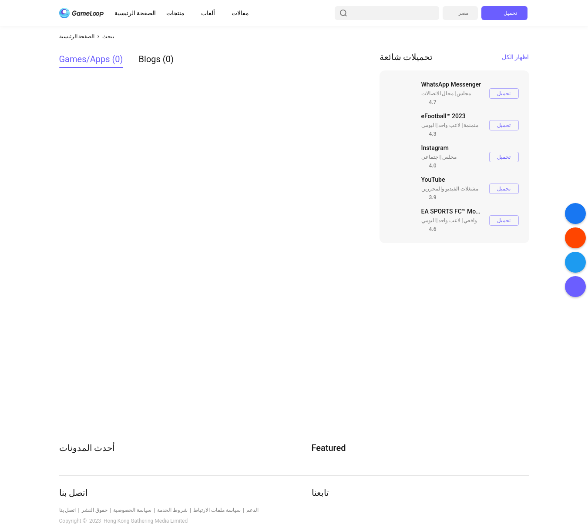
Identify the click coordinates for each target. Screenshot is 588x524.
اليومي (428, 125)
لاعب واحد (449, 125)
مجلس (464, 93)
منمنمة (471, 125)
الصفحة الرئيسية (135, 13)
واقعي (470, 220)
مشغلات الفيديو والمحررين (450, 189)
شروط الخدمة (172, 510)
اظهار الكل (515, 56)
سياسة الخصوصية (132, 510)
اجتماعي (430, 157)
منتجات (175, 13)
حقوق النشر (94, 510)
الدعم (252, 510)
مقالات (240, 13)
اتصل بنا (67, 510)
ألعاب (208, 13)
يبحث (108, 36)
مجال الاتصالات (437, 93)
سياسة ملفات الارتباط (217, 510)
